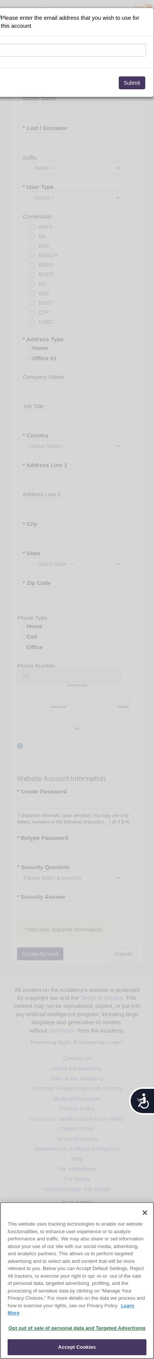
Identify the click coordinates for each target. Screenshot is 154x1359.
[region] (77, 1280)
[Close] (145, 1212)
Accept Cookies (77, 1347)
